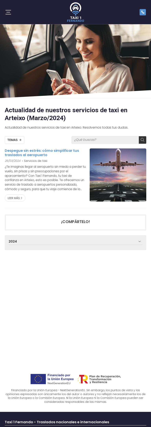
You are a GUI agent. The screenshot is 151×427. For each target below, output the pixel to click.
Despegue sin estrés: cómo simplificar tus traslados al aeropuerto (42, 152)
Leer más (14, 198)
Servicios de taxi (35, 161)
